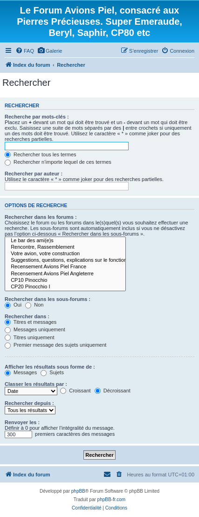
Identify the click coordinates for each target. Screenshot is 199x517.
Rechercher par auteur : (33, 173)
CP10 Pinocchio (65, 280)
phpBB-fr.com (111, 499)
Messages (21, 372)
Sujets (52, 372)
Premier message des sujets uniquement (55, 345)
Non (34, 304)
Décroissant (112, 390)
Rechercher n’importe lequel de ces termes (58, 162)
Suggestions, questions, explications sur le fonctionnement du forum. (65, 260)
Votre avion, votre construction (65, 254)
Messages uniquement (35, 329)
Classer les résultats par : (36, 384)
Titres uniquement (30, 337)
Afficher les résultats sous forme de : (50, 367)
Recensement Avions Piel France (65, 267)
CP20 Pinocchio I (65, 287)
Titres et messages (30, 322)
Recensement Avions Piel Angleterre (65, 274)
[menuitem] (24, 50)
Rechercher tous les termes (40, 154)
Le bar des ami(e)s (65, 241)
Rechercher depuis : (29, 403)
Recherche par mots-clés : (37, 116)
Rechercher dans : (27, 316)
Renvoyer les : (22, 422)
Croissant (75, 390)
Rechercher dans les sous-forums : (47, 299)
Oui (13, 304)
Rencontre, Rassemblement (65, 247)
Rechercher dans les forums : (41, 217)
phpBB (78, 491)
